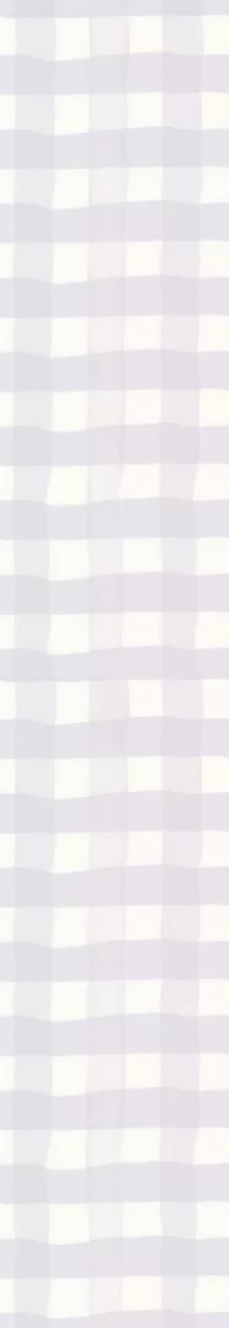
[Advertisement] (115, 44)
